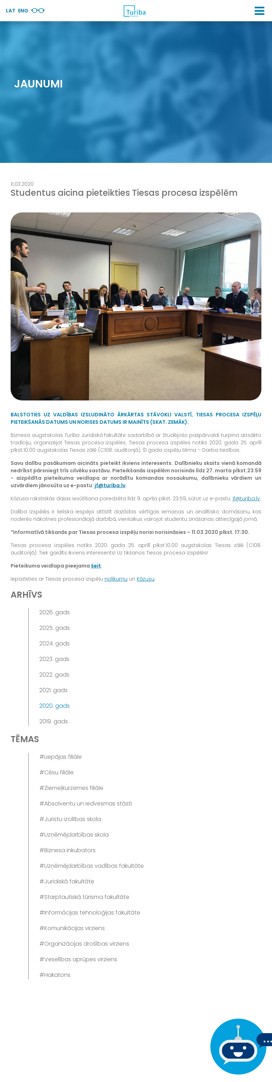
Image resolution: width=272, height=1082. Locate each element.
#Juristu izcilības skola (70, 819)
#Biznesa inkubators (67, 850)
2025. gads (54, 628)
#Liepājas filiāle (60, 757)
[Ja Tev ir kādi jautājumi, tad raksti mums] (236, 1046)
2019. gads (53, 721)
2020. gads (54, 706)
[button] (259, 10)
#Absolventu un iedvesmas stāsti (85, 803)
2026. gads (54, 612)
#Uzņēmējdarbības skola (74, 835)
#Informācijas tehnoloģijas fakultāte (89, 913)
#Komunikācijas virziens (72, 928)
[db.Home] (134, 11)
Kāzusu (145, 578)
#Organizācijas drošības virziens (84, 944)
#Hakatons (54, 975)
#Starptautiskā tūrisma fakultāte (84, 897)
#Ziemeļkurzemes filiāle (71, 788)
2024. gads (54, 643)
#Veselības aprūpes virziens (78, 959)
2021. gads (53, 690)
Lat (10, 10)
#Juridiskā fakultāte (66, 881)
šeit (96, 565)
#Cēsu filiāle (56, 772)
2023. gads (54, 659)
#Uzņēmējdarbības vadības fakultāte (91, 866)
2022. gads (54, 675)
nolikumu (116, 578)
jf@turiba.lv (110, 485)
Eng (23, 10)
